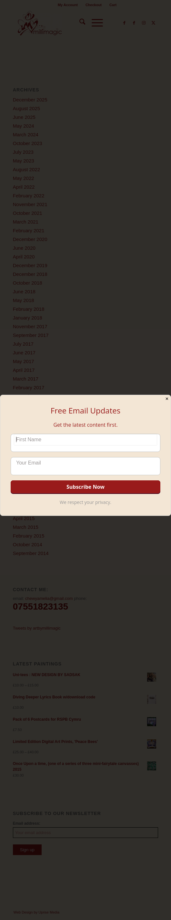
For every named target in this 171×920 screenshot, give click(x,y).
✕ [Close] (167, 398)
